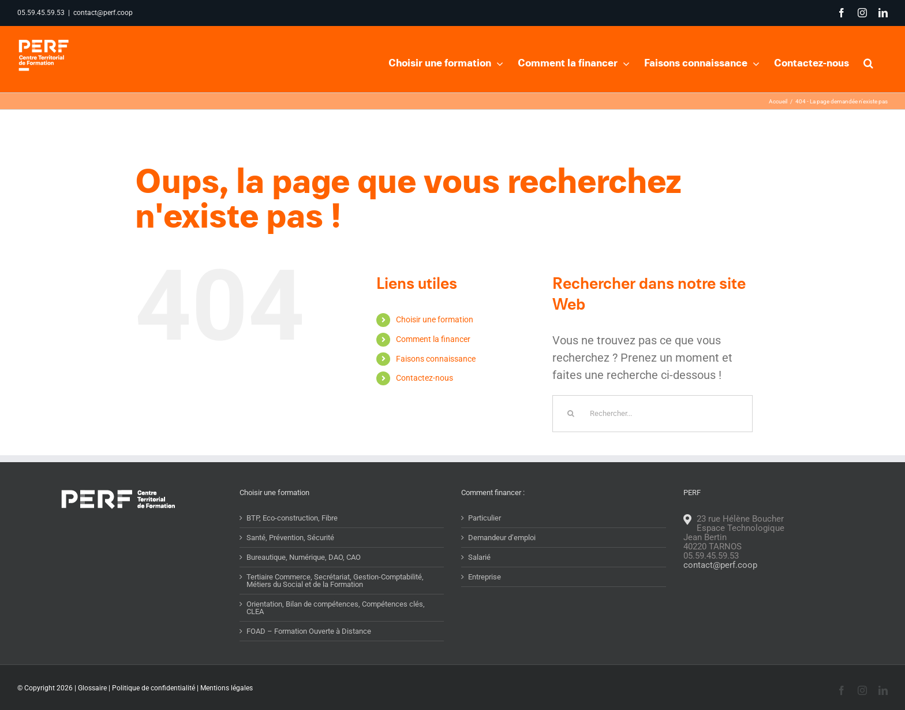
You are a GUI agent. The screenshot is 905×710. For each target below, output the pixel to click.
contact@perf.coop (103, 13)
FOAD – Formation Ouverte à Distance (308, 653)
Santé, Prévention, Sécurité (290, 560)
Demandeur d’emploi (502, 560)
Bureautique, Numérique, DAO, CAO (303, 579)
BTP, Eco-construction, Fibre (292, 540)
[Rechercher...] (652, 436)
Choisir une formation (434, 342)
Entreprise (484, 599)
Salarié (479, 579)
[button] (868, 62)
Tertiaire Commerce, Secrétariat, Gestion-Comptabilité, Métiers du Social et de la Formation (335, 603)
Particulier (484, 540)
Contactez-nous (424, 400)
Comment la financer (433, 361)
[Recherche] (570, 436)
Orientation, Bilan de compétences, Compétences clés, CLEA (335, 630)
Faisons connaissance (436, 381)
